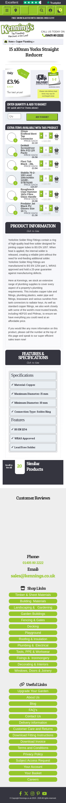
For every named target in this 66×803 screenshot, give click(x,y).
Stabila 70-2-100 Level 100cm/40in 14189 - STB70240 (28, 177)
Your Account (33, 767)
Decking (33, 626)
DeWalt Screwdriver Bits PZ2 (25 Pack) (28, 149)
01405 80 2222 (54, 35)
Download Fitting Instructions (33, 735)
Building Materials (33, 601)
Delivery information (33, 722)
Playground (33, 633)
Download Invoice (32, 741)
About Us (32, 697)
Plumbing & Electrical (33, 645)
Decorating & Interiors (33, 664)
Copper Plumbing (24, 41)
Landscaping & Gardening (33, 607)
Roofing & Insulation (33, 639)
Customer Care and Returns (33, 729)
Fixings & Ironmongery (33, 658)
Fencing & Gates (33, 620)
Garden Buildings (33, 614)
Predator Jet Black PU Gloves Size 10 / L (28, 207)
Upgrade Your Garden (33, 691)
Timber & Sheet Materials (33, 595)
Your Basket (32, 773)
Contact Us (33, 716)
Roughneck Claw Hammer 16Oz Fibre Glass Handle (29, 193)
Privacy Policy (33, 754)
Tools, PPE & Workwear (33, 651)
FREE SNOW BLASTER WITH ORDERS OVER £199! (33, 17)
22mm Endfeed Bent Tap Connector (29, 135)
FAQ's (33, 710)
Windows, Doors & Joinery (33, 670)
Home (9, 41)
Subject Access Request (33, 760)
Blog (33, 703)
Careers (33, 779)
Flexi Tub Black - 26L (27, 162)
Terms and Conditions (33, 748)
